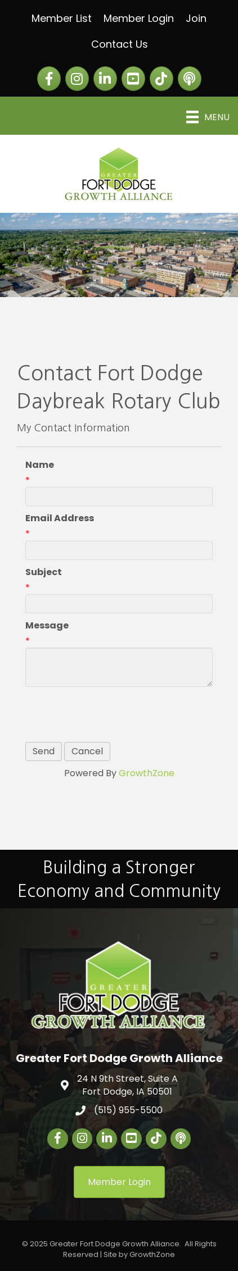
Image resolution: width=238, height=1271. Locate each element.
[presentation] (110, 714)
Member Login (139, 18)
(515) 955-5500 (128, 1110)
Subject (43, 572)
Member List (62, 18)
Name (39, 464)
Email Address (59, 518)
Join (196, 18)
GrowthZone (146, 773)
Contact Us (119, 44)
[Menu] (208, 117)
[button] (119, 1182)
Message (47, 625)
